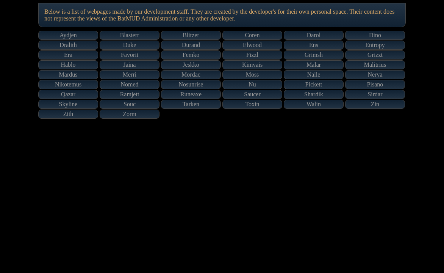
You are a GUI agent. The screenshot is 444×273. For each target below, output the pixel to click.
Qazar (68, 94)
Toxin (252, 104)
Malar (313, 64)
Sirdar (374, 94)
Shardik (313, 94)
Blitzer (191, 35)
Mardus (68, 74)
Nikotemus (68, 84)
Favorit (129, 55)
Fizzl (252, 55)
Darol (313, 35)
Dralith (68, 45)
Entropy (375, 45)
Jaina (130, 64)
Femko (191, 55)
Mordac (190, 74)
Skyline (68, 104)
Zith (68, 114)
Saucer (252, 94)
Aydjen (68, 35)
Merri (129, 74)
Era (68, 55)
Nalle (313, 74)
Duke (129, 45)
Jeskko (191, 64)
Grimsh (314, 55)
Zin (375, 104)
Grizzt (375, 55)
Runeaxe (191, 94)
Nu (252, 84)
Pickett (313, 84)
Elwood (252, 45)
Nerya (374, 74)
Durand (191, 45)
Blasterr (129, 35)
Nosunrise (191, 84)
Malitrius (375, 64)
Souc (130, 104)
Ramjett (129, 94)
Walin (313, 104)
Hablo (68, 64)
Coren (252, 35)
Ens (313, 45)
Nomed (129, 84)
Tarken (191, 104)
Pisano (375, 84)
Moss (252, 74)
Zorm (129, 114)
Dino (375, 35)
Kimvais (252, 64)
